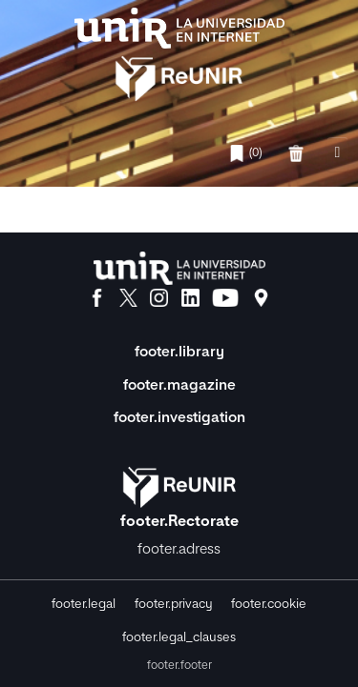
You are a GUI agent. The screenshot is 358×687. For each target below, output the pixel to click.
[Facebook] (97, 298)
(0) (245, 153)
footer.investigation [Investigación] (179, 418)
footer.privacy (174, 604)
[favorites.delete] (298, 153)
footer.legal (84, 604)
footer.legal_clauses (179, 638)
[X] (128, 298)
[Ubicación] (261, 298)
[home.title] (179, 56)
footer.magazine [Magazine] (179, 385)
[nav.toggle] (337, 154)
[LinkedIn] (190, 298)
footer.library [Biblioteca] (179, 352)
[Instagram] (159, 298)
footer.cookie (268, 604)
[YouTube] (225, 298)
